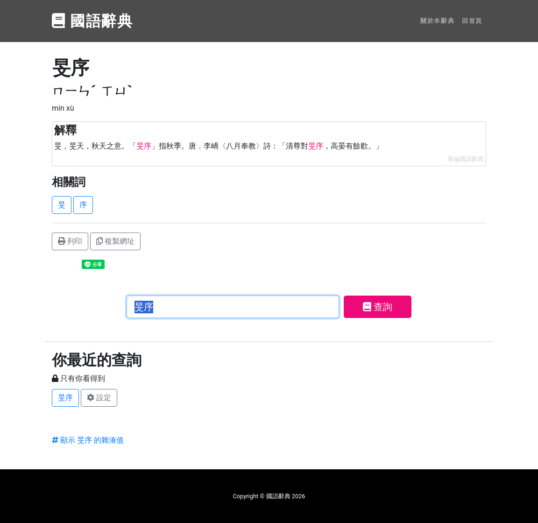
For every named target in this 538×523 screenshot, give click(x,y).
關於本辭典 (437, 20)
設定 (99, 397)
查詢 (377, 306)
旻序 (65, 397)
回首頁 (472, 20)
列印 (70, 241)
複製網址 (115, 241)
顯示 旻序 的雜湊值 (88, 440)
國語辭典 (92, 21)
